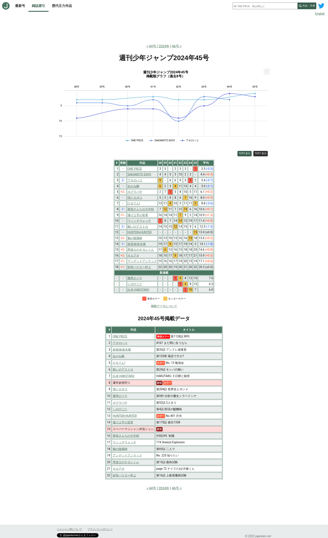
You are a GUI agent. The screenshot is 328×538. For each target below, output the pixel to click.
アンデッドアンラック (127, 455)
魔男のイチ (120, 396)
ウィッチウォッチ (124, 442)
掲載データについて (164, 306)
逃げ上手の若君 (123, 422)
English (320, 13)
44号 (153, 46)
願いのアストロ (123, 369)
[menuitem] (267, 72)
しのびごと (120, 409)
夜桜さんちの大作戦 (126, 435)
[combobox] (265, 6)
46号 (175, 46)
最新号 (20, 6)
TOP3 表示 (245, 153)
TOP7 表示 (260, 153)
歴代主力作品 (62, 6)
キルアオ (118, 468)
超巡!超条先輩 (122, 349)
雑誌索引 (38, 6)
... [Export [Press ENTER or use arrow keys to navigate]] (266, 71)
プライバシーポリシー (100, 529)
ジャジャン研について (69, 529)
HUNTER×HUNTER (125, 415)
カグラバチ (120, 402)
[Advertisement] (164, 28)
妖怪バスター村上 (124, 475)
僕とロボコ (120, 389)
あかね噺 (118, 356)
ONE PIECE (120, 336)
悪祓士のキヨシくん (126, 462)
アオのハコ (120, 343)
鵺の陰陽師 (120, 449)
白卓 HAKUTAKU (123, 376)
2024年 (164, 46)
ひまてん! (119, 362)
